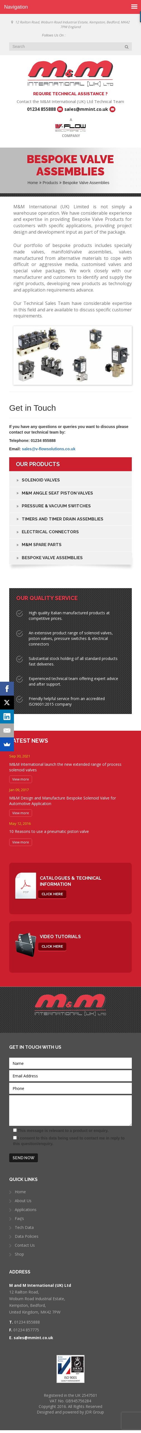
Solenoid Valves (41, 480)
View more (20, 779)
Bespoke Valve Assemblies (52, 557)
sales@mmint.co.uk (86, 109)
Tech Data (24, 1227)
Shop (19, 1254)
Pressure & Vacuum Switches (56, 505)
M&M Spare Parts (42, 544)
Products (52, 182)
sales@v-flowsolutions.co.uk (49, 449)
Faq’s (19, 1218)
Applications (26, 1209)
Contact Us (25, 1245)
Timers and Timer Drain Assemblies (62, 519)
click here (52, 894)
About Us (23, 1200)
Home (35, 182)
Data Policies (26, 1236)
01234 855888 (41, 109)
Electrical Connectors (50, 531)
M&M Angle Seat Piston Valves (57, 493)
